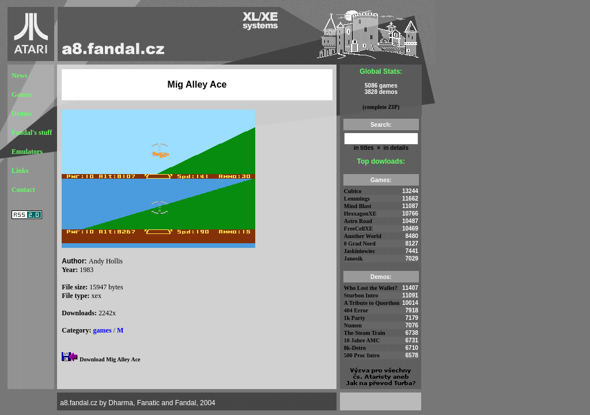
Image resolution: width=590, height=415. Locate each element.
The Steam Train (364, 333)
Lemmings (357, 198)
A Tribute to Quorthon (372, 303)
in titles (364, 148)
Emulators (27, 152)
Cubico (353, 191)
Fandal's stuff (32, 133)
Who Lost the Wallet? (371, 288)
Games (22, 94)
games (102, 330)
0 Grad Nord (360, 243)
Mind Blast (358, 206)
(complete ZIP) (380, 107)
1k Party (354, 318)
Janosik (353, 258)
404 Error (356, 310)
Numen (353, 325)
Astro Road (358, 221)
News (19, 75)
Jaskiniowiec (359, 251)
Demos (22, 114)
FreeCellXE (358, 228)
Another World (362, 236)
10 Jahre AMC (362, 340)
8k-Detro (355, 348)
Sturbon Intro (361, 295)
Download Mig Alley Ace (110, 359)
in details (395, 148)
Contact (23, 190)
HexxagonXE (360, 213)
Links (20, 171)
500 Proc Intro (362, 355)
